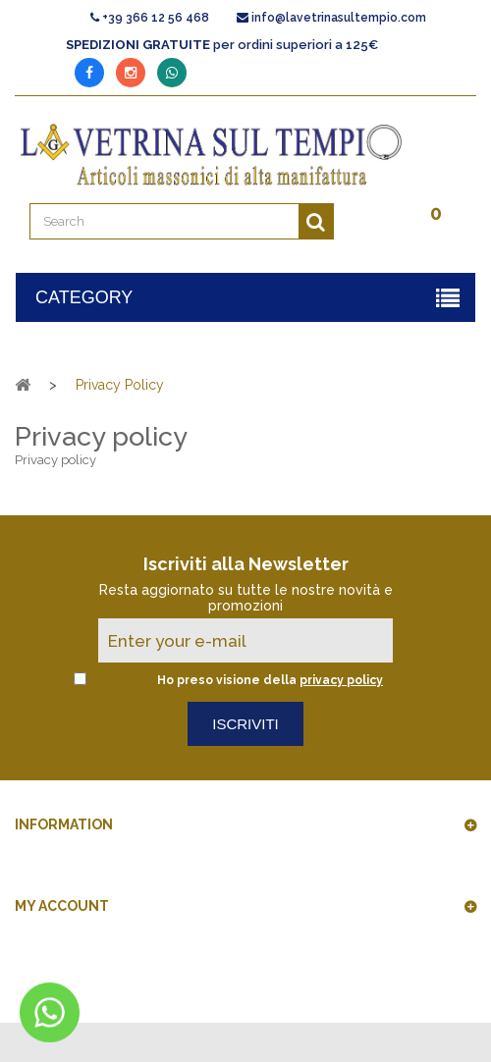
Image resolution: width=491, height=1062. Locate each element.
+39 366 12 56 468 (155, 18)
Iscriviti (245, 724)
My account (62, 906)
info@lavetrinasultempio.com (338, 18)
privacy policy (341, 680)
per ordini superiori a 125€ (222, 44)
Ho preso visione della (270, 680)
